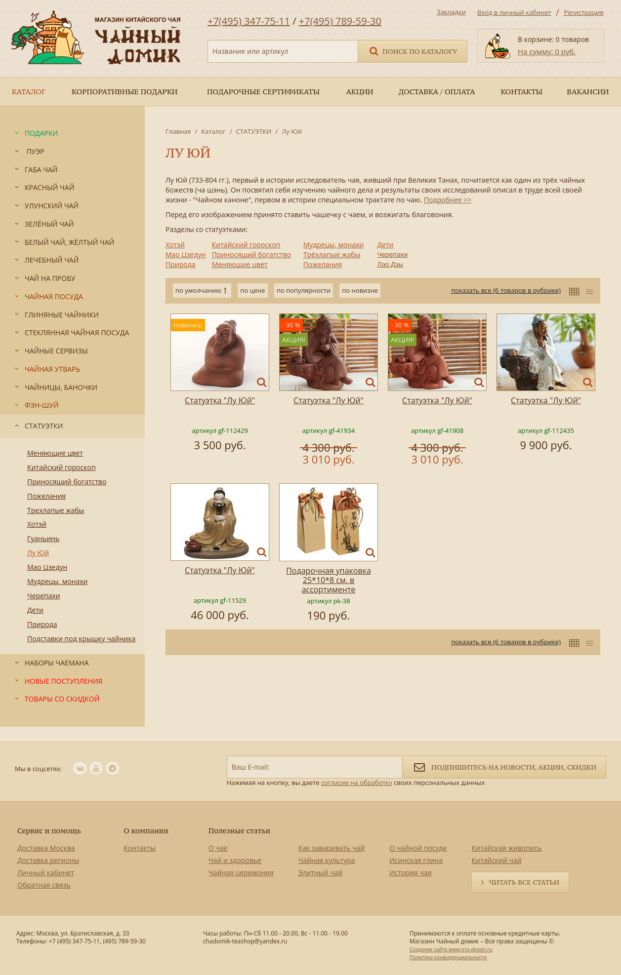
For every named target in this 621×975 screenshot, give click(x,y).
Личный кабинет (45, 872)
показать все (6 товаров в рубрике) (506, 290)
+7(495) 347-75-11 (248, 21)
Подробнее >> (447, 199)
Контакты (140, 848)
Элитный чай (320, 872)
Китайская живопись (506, 848)
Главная (178, 131)
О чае (218, 848)
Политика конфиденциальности (448, 957)
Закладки (451, 11)
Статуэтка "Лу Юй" (220, 400)
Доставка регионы (48, 860)
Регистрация (583, 12)
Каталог (213, 131)
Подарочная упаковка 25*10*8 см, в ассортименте (328, 580)
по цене (252, 290)
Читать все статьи (524, 882)
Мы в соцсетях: (38, 768)
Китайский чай (496, 860)
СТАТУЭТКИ (253, 131)
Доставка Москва (46, 848)
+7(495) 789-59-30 (340, 21)
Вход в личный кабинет (514, 12)
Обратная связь (44, 885)
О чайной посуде (418, 848)
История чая (410, 872)
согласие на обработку (356, 782)
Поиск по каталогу (412, 50)
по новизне (360, 290)
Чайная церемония (241, 872)
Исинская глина (416, 860)
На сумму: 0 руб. (547, 51)
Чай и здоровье (234, 860)
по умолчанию (198, 290)
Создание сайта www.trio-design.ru (451, 949)
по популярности (304, 290)
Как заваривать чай (331, 848)
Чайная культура (326, 860)
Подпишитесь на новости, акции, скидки (504, 766)
